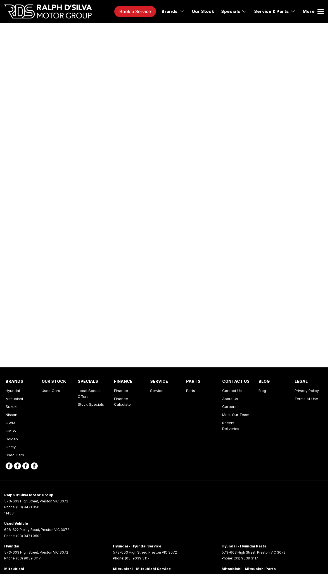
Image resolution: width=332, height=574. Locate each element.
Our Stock (203, 11)
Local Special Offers (89, 393)
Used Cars (15, 455)
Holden (12, 439)
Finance (121, 390)
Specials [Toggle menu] (234, 11)
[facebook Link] (9, 465)
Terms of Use (306, 398)
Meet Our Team (235, 414)
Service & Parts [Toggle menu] (275, 11)
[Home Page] (48, 11)
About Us (230, 398)
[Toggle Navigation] (313, 11)
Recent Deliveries (230, 426)
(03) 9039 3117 (28, 558)
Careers (229, 406)
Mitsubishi (14, 398)
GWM (10, 423)
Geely (11, 447)
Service (156, 390)
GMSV (11, 431)
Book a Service (135, 11)
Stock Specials (91, 404)
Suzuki (11, 406)
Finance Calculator (123, 401)
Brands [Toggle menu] (173, 11)
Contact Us (232, 390)
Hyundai (13, 390)
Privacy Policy (307, 390)
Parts (190, 390)
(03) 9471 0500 (29, 507)
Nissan (11, 414)
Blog (262, 390)
